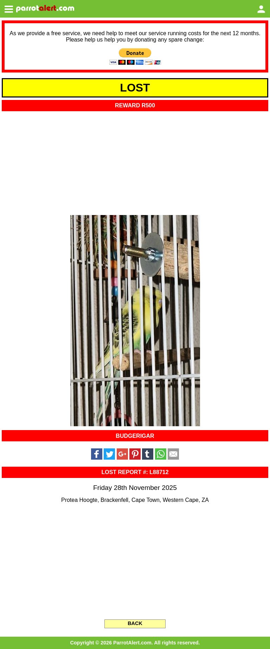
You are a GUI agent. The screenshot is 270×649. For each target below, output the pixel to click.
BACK (135, 623)
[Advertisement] (135, 161)
